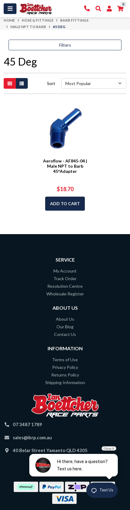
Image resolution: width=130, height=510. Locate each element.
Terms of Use (65, 359)
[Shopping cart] (120, 9)
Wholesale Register (65, 293)
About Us (65, 319)
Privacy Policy (65, 367)
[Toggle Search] (98, 9)
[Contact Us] (87, 9)
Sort (51, 83)
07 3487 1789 (27, 424)
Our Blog (65, 326)
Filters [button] (65, 45)
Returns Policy (65, 374)
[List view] (22, 83)
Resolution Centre (65, 286)
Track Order (65, 278)
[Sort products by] (93, 83)
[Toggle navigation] (10, 8)
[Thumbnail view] (10, 83)
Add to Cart (65, 203)
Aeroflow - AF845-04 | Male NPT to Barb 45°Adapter (65, 166)
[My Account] (109, 9)
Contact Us (65, 334)
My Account (65, 270)
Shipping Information (65, 382)
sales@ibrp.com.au (32, 437)
